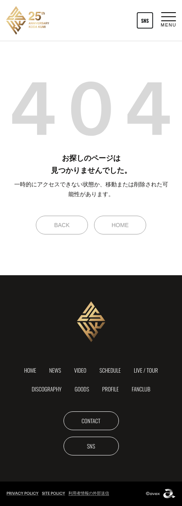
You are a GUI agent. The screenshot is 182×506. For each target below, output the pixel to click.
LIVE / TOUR (146, 370)
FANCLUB (141, 388)
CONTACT (90, 420)
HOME (120, 225)
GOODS (82, 388)
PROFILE (110, 388)
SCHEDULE (110, 370)
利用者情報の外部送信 (88, 493)
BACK (62, 225)
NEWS (55, 370)
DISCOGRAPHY (46, 388)
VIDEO (80, 370)
